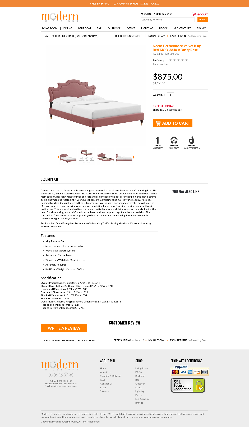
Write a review (64, 328)
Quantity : (160, 94)
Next (134, 157)
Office (131, 28)
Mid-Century (182, 28)
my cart (200, 14)
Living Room (49, 28)
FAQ (102, 379)
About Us (105, 372)
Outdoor (114, 28)
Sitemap (104, 391)
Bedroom (84, 28)
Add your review (160, 64)
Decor (163, 28)
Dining (67, 28)
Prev (58, 157)
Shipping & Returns (110, 375)
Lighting (147, 28)
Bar (99, 28)
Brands (201, 28)
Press (103, 387)
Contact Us (106, 383)
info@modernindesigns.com (64, 386)
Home (103, 368)
